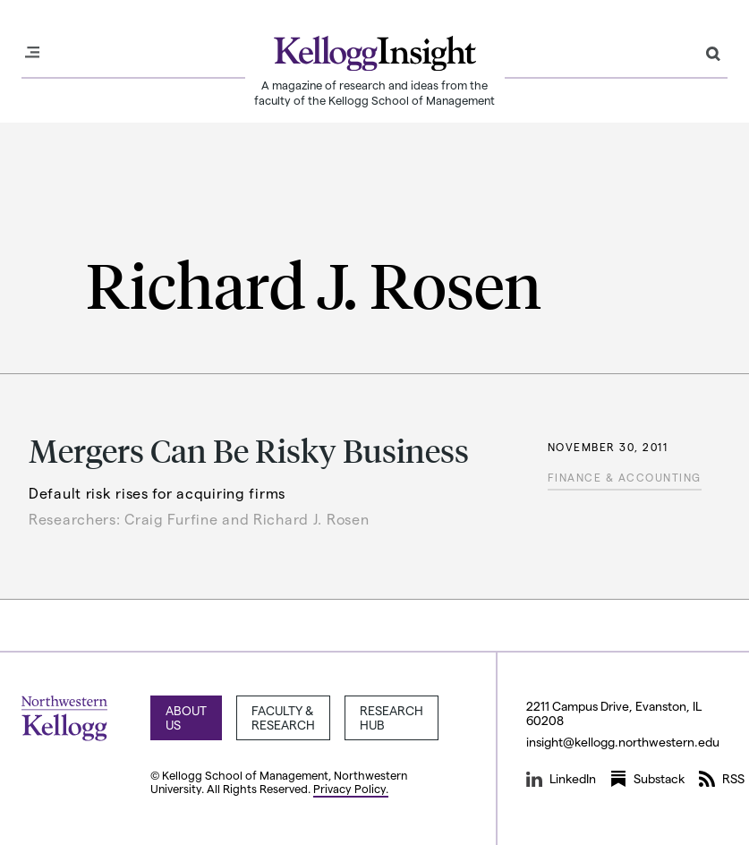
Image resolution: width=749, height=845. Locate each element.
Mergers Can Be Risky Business (249, 450)
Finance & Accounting (625, 477)
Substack (647, 779)
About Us (186, 717)
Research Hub (391, 717)
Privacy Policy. (350, 788)
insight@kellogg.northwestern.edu (622, 741)
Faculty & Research (283, 717)
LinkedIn (561, 779)
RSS (722, 779)
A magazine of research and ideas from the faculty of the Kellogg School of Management (374, 92)
